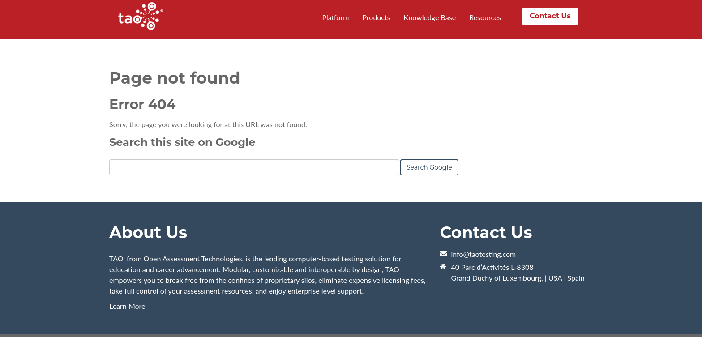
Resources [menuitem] (485, 17)
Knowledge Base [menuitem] (430, 17)
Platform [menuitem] (335, 17)
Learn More (127, 306)
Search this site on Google (182, 142)
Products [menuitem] (376, 17)
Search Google (429, 167)
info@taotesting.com (483, 254)
